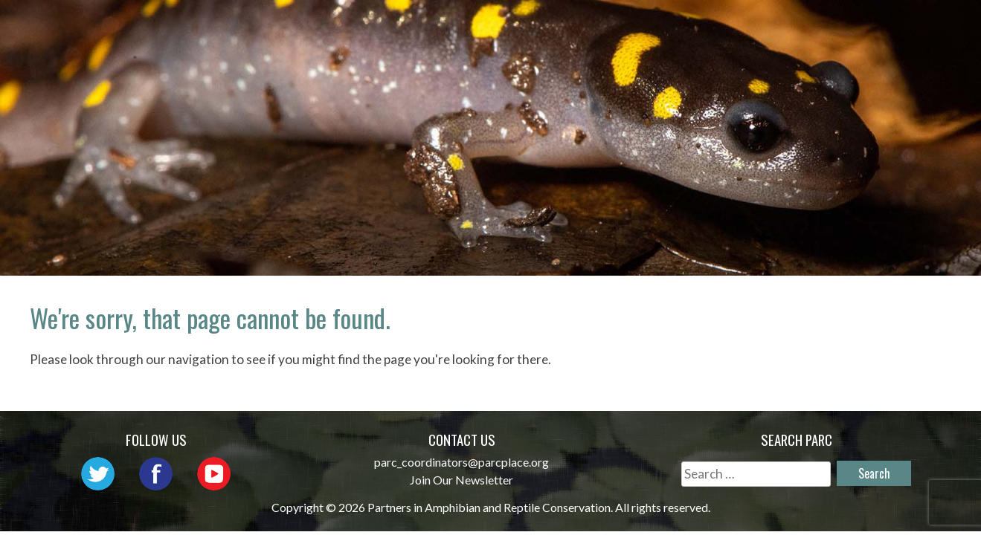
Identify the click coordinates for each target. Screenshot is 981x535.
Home (345, 26)
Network (531, 26)
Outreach (625, 26)
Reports (905, 26)
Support (904, 48)
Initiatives (727, 26)
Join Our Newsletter (461, 480)
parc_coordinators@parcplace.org (461, 462)
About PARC (431, 26)
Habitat (822, 26)
